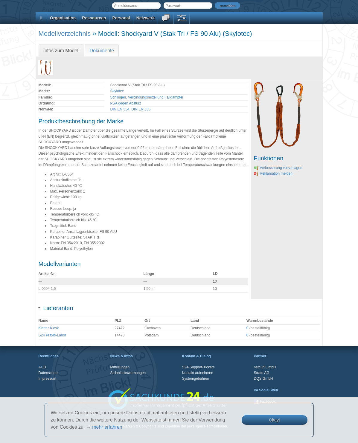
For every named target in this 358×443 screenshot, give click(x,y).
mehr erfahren (107, 427)
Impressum (47, 378)
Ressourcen (94, 18)
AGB (42, 367)
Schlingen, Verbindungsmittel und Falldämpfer (147, 97)
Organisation (63, 18)
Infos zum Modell (61, 50)
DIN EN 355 (140, 109)
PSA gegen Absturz (125, 103)
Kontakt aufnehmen (197, 373)
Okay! (274, 420)
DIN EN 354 (120, 109)
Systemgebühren (195, 378)
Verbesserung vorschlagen (278, 168)
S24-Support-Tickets (198, 367)
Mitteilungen (120, 367)
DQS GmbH (263, 378)
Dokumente (101, 50)
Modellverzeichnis (65, 33)
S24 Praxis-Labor (52, 335)
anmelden (227, 6)
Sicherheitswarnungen (128, 373)
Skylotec (117, 91)
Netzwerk (145, 18)
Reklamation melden (273, 173)
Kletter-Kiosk (49, 328)
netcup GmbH (265, 367)
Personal (121, 18)
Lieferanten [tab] (56, 308)
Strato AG (261, 373)
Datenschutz (49, 373)
